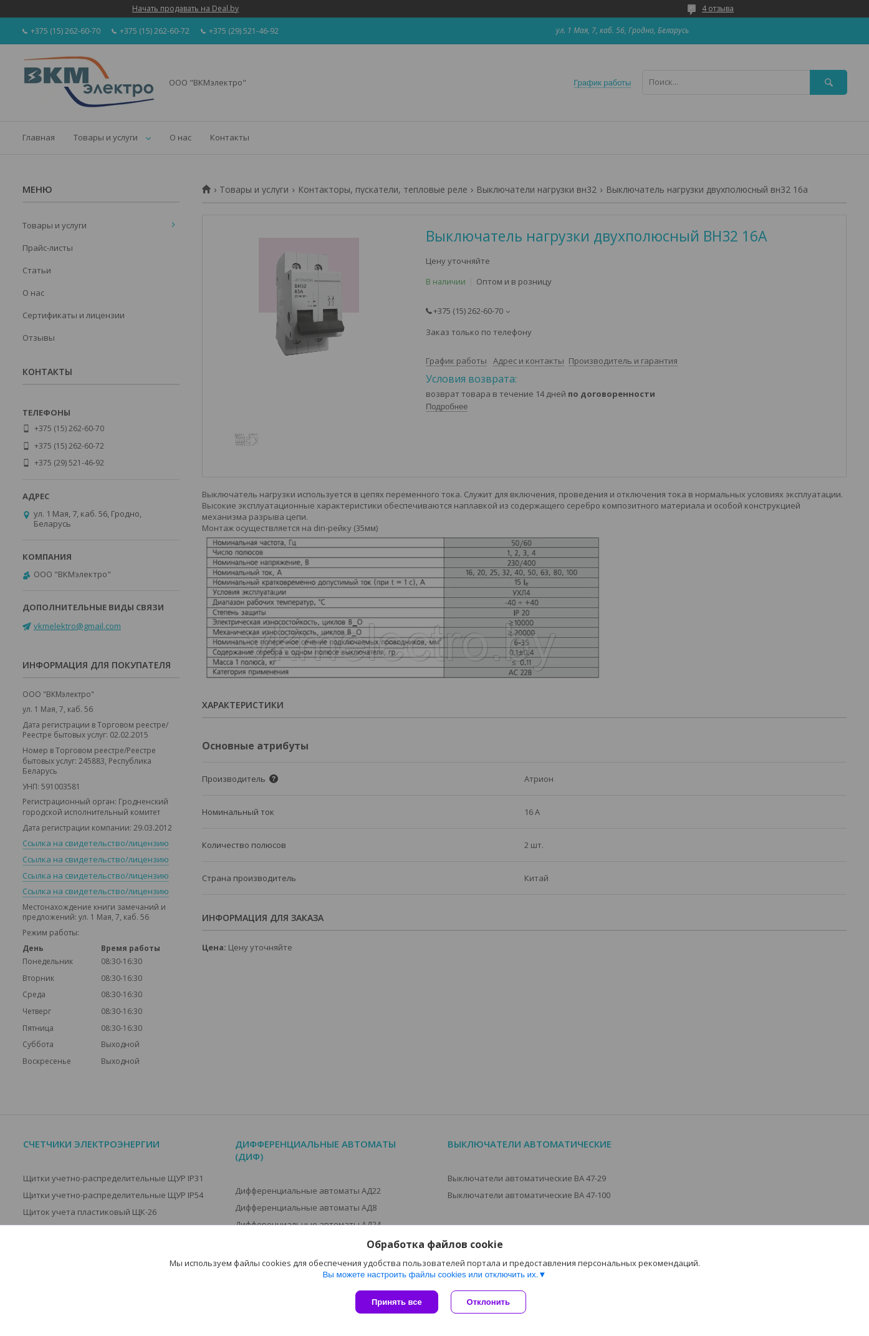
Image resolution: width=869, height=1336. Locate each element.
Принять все (397, 1302)
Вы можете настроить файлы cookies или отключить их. (430, 1274)
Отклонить (488, 1302)
